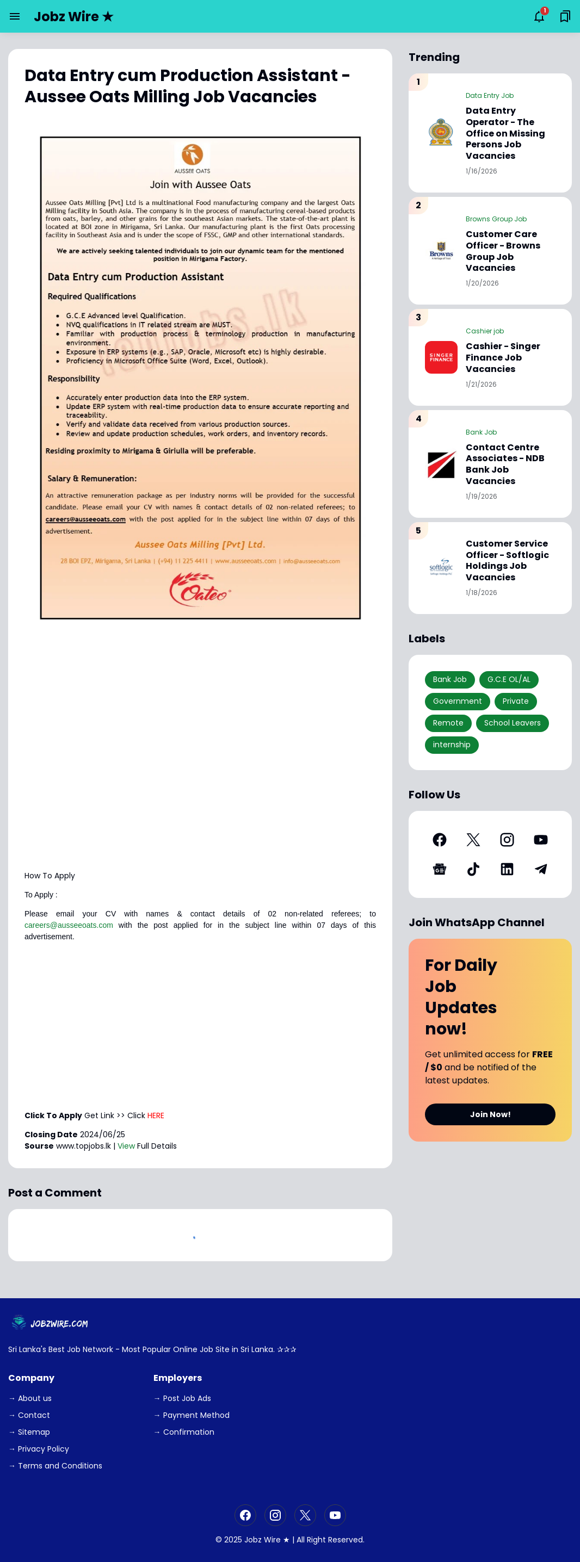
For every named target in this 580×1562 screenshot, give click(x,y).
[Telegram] (541, 869)
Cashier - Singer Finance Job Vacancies (503, 358)
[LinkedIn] (507, 869)
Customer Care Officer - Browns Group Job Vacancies (503, 251)
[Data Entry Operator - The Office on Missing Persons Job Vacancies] (441, 132)
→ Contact (29, 1415)
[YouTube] (541, 839)
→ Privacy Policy (38, 1448)
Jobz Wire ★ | (269, 1539)
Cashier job (485, 331)
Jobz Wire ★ (74, 17)
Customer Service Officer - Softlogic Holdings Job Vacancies (507, 561)
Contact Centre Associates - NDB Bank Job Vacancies (505, 464)
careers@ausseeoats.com (68, 925)
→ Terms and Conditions (55, 1465)
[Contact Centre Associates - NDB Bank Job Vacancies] (441, 464)
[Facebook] (439, 839)
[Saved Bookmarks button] (565, 16)
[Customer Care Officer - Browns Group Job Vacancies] (441, 250)
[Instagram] (507, 839)
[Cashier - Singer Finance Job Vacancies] (441, 357)
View (126, 1145)
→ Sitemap (29, 1432)
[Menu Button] (15, 16)
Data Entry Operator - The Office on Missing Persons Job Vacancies (505, 134)
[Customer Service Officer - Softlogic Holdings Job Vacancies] (441, 567)
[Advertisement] (200, 786)
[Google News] (439, 869)
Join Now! (490, 1114)
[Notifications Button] (539, 16)
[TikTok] (473, 869)
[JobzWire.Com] (51, 1323)
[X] (473, 839)
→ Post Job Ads (182, 1398)
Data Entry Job (490, 95)
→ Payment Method (191, 1415)
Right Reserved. (336, 1539)
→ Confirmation (183, 1432)
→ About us (30, 1398)
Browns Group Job (496, 219)
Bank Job (481, 432)
